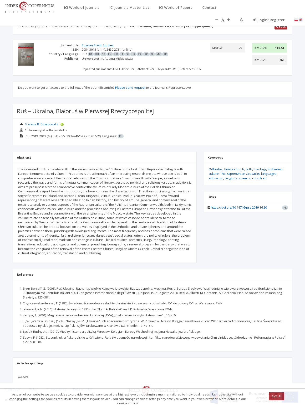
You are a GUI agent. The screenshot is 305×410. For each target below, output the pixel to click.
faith (248, 169)
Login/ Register (269, 19)
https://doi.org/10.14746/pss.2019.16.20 (239, 207)
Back (281, 26)
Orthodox (216, 169)
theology (260, 169)
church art (259, 178)
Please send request (130, 87)
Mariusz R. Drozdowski (41, 124)
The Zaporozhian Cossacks (240, 173)
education (216, 178)
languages (268, 173)
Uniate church (234, 169)
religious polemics (238, 178)
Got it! (276, 396)
